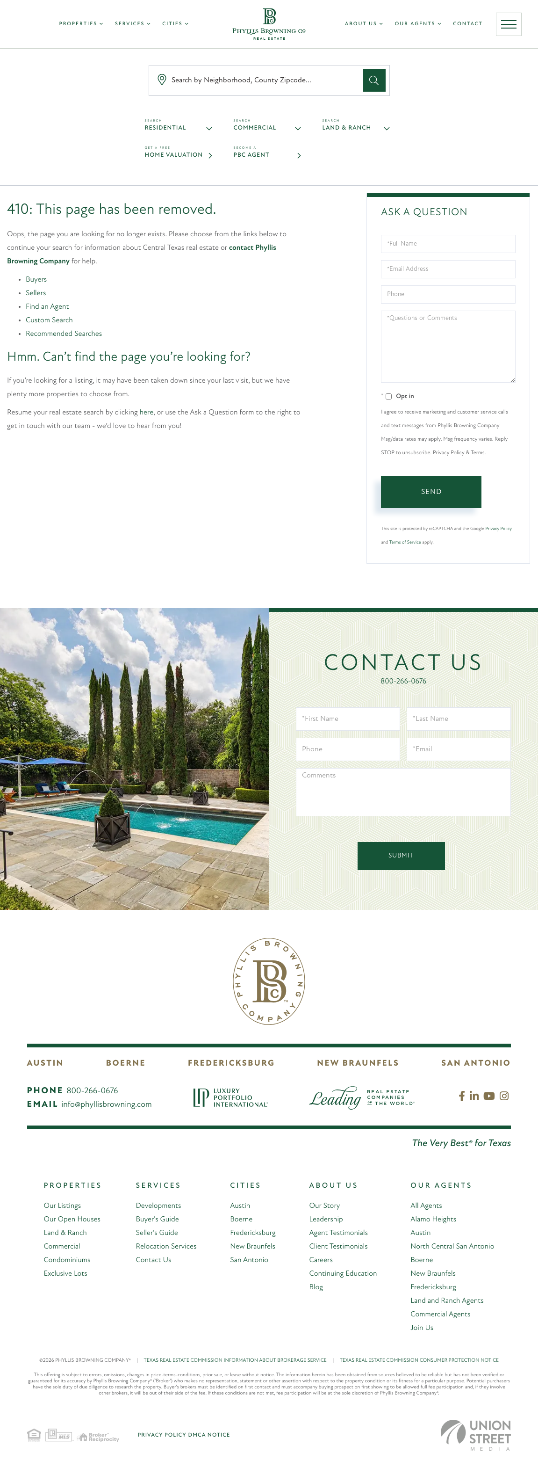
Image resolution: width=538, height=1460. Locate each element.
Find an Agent (47, 307)
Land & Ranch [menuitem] (64, 1233)
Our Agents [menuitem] (415, 24)
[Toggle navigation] (509, 24)
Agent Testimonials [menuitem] (338, 1233)
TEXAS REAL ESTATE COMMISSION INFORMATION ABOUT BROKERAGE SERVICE (242, 1360)
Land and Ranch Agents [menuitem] (447, 1301)
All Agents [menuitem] (426, 1206)
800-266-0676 (403, 681)
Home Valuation (174, 156)
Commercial (255, 128)
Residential (166, 128)
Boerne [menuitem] (241, 1219)
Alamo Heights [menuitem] (433, 1219)
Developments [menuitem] (158, 1206)
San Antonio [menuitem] (249, 1260)
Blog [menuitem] (316, 1287)
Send (431, 492)
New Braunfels (358, 1063)
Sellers (36, 293)
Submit (401, 855)
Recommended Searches (64, 334)
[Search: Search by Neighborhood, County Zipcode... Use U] (258, 80)
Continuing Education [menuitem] (343, 1274)
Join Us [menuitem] (421, 1328)
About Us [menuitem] (361, 24)
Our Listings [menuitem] (62, 1206)
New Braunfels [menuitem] (252, 1246)
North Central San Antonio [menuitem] (452, 1246)
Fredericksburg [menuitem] (253, 1233)
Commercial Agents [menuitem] (440, 1314)
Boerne (126, 1063)
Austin (45, 1063)
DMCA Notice (209, 1435)
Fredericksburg (231, 1063)
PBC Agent (252, 156)
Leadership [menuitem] (326, 1219)
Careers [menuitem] (320, 1260)
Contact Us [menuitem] (153, 1260)
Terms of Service (405, 542)
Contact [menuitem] (468, 24)
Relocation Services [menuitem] (166, 1246)
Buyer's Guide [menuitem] (157, 1219)
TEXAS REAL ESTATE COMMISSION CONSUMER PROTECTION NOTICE (419, 1360)
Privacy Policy (499, 528)
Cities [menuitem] (172, 24)
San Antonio (476, 1063)
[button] (374, 80)
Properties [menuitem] (78, 24)
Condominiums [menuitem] (66, 1260)
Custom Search (49, 320)
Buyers (36, 279)
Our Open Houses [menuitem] (71, 1219)
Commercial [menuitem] (61, 1246)
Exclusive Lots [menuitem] (65, 1274)
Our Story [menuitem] (324, 1206)
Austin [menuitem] (240, 1206)
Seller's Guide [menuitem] (157, 1233)
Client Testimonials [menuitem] (338, 1246)
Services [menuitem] (129, 24)
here (147, 412)
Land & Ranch (347, 128)
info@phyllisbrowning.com (106, 1104)
